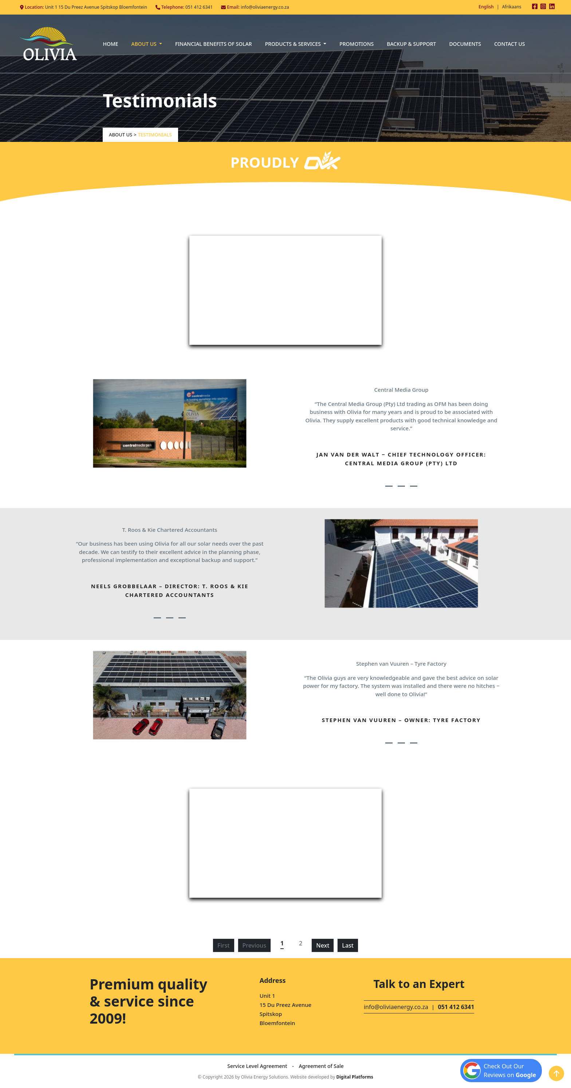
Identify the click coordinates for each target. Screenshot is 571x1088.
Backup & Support (411, 43)
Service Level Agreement (257, 1066)
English (486, 7)
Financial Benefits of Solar (213, 43)
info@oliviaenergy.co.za (265, 7)
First (223, 945)
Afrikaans (511, 7)
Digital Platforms (354, 1077)
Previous (254, 945)
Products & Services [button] (293, 43)
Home (110, 43)
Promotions (356, 43)
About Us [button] (144, 43)
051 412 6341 (199, 7)
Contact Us (509, 43)
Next (322, 945)
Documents (465, 43)
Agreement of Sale (321, 1066)
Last (348, 945)
